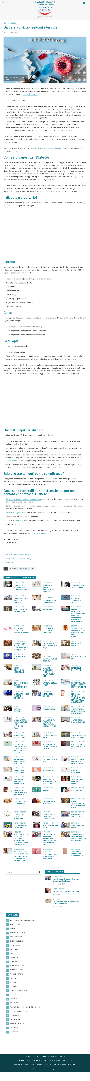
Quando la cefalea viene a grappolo (78, 586)
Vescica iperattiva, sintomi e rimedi (20, 611)
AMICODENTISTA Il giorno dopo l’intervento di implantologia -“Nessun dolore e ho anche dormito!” (21, 847)
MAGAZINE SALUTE (45, 2)
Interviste (46, 819)
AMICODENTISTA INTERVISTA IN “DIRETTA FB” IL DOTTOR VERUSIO (49, 726)
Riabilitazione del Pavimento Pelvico (21, 860)
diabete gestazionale (26, 569)
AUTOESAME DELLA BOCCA (50, 686)
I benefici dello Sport (48, 611)
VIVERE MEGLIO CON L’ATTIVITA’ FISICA (77, 740)
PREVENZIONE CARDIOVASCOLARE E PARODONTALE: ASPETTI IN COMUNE (21, 754)
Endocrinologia (10, 23)
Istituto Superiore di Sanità (17, 554)
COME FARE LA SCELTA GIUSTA (77, 822)
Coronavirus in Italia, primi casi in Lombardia (20, 600)
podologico (18, 520)
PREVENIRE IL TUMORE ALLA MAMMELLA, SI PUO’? (19, 632)
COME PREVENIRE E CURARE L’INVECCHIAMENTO (21, 687)
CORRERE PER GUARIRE (19, 713)
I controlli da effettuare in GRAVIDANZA (19, 787)
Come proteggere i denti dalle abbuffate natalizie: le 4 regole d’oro (21, 648)
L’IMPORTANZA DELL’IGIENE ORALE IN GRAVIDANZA (50, 787)
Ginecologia (19, 856)
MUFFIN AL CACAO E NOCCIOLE (50, 661)
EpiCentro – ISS (12, 562)
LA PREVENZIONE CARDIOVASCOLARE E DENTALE (50, 752)
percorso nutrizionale (36, 533)
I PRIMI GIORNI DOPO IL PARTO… (20, 777)
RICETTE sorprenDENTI (48, 597)
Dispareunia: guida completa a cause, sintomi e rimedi (21, 866)
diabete (13, 569)
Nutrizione (57, 909)
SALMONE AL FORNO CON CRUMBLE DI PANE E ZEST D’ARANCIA (78, 635)
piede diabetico (13, 460)
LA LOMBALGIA (48, 776)
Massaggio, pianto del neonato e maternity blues (78, 767)
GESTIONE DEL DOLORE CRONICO (78, 724)
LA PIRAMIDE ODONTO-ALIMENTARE (18, 823)
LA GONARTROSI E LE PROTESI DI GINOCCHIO (21, 698)
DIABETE (46, 797)
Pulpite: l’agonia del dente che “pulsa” (64, 900)
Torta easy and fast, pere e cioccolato (50, 602)
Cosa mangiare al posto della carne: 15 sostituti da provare (66, 913)
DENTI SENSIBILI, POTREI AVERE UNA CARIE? (78, 752)
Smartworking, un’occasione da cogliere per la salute (19, 588)
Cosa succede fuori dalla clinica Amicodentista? (50, 823)
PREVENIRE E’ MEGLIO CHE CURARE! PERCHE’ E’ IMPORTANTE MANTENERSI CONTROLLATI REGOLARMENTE (78, 616)
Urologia (46, 859)
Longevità (18, 667)
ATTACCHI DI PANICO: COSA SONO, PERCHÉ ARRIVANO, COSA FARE (49, 674)
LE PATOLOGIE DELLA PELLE (76, 659)
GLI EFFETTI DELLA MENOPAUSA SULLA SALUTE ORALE (78, 714)
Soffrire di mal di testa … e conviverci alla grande (50, 647)
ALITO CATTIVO (77, 797)
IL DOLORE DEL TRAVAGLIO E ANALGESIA (48, 631)
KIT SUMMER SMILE (50, 712)
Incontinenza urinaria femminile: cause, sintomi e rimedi (49, 865)
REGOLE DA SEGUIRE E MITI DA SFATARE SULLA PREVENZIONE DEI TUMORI (21, 727)
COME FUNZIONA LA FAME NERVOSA (21, 809)
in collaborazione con (45, 4)
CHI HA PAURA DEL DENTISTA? (49, 809)
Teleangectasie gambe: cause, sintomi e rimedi (77, 861)
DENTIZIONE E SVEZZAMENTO (19, 739)
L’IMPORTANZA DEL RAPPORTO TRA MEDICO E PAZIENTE (78, 687)
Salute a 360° (19, 582)
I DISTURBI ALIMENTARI (76, 777)
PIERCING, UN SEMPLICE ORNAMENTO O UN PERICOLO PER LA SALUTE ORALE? (78, 700)
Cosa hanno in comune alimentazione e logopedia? (48, 588)
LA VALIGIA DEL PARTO (77, 646)
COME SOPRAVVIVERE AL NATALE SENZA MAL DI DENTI (78, 811)
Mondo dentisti (20, 642)
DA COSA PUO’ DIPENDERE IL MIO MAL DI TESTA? (20, 799)
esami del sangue (30, 94)
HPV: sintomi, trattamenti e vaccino (76, 600)
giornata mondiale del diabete (51, 148)
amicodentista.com (58, 1065)
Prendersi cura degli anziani (48, 739)
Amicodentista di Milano (77, 833)
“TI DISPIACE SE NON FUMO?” (48, 766)
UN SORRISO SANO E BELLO (21, 659)
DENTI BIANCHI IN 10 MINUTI (49, 833)
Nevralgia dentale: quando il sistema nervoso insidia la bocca (66, 888)
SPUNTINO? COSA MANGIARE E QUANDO (78, 787)
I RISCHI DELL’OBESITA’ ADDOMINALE (19, 672)
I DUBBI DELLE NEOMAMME (76, 671)
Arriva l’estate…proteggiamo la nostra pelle (19, 767)
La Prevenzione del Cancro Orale (21, 833)
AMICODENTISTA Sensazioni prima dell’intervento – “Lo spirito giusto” (78, 845)
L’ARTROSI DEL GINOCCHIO (48, 697)
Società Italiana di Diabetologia (19, 558)
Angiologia (75, 856)
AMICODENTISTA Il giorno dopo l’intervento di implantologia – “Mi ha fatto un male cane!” (50, 847)
